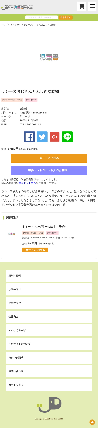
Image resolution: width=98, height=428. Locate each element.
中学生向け (15, 303)
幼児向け (13, 316)
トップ (4, 24)
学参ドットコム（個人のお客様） (49, 170)
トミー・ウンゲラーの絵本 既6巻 (44, 226)
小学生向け (15, 289)
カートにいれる (49, 158)
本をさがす (65, 17)
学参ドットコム (27, 183)
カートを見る (16, 385)
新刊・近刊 (15, 275)
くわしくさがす (17, 330)
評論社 (23, 108)
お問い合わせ (16, 371)
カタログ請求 (16, 357)
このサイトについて (20, 344)
